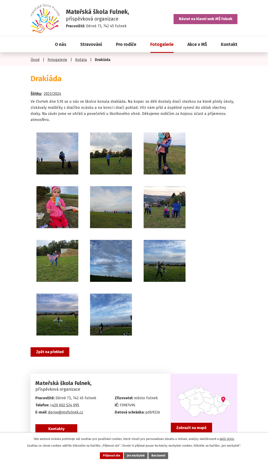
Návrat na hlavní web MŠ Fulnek (205, 19)
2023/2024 (52, 93)
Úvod (36, 44)
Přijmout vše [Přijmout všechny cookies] (111, 455)
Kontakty (56, 429)
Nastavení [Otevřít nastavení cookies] (158, 455)
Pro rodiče (126, 44)
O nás (60, 44)
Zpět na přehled (50, 352)
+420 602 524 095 (64, 405)
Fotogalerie (162, 44)
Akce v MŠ (197, 44)
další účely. (226, 439)
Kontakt (229, 44)
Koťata (81, 59)
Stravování (91, 44)
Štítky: (36, 93)
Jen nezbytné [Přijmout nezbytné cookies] (136, 455)
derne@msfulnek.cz (65, 412)
